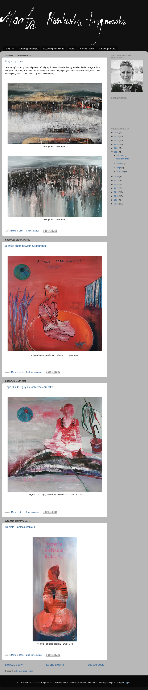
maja (118, 168)
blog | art (10, 48)
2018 (116, 184)
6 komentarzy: (32, 231)
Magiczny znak (14, 61)
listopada (120, 155)
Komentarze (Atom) (24, 671)
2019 (116, 180)
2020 (116, 176)
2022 (116, 148)
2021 (116, 152)
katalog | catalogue (29, 48)
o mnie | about (87, 48)
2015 (116, 196)
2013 (116, 204)
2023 (116, 144)
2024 (116, 140)
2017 (116, 188)
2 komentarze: (32, 512)
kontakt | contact (107, 48)
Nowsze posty (14, 664)
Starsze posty (95, 664)
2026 (116, 132)
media (72, 48)
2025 (116, 136)
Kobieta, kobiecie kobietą (20, 526)
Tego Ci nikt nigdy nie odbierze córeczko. (29, 387)
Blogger (126, 683)
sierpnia (120, 164)
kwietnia (120, 171)
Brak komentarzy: (34, 372)
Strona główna (55, 664)
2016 (116, 192)
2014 (116, 200)
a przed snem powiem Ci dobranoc (25, 245)
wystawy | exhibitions (53, 48)
